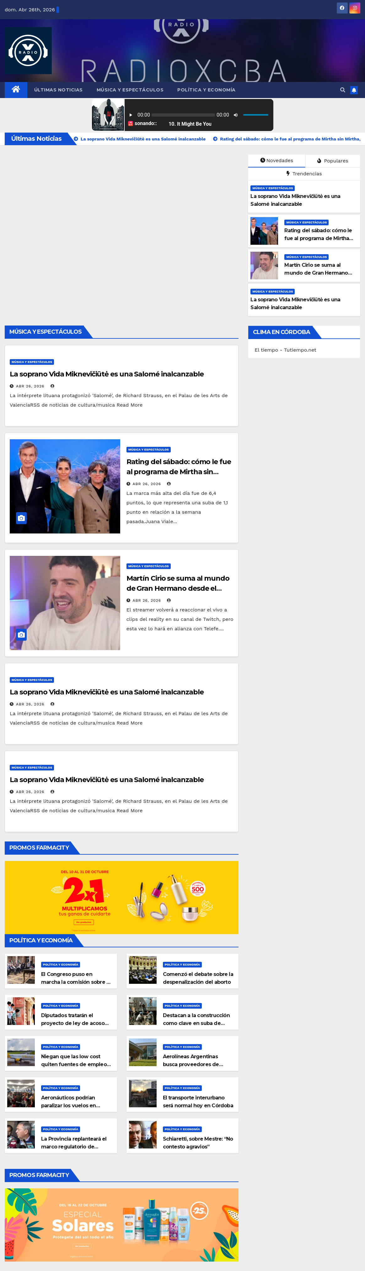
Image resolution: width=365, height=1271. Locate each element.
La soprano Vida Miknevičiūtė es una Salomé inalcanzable (107, 374)
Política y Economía (206, 90)
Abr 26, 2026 (30, 386)
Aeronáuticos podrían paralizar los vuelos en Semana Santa (68, 1105)
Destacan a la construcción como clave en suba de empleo (196, 1023)
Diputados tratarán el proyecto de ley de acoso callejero (73, 1023)
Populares (332, 161)
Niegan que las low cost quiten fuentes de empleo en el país (74, 1064)
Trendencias (304, 174)
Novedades (276, 160)
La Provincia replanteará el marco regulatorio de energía (73, 1147)
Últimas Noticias (58, 90)
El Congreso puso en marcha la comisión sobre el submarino (76, 982)
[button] (342, 90)
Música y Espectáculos (130, 90)
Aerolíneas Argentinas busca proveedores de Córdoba (191, 1064)
